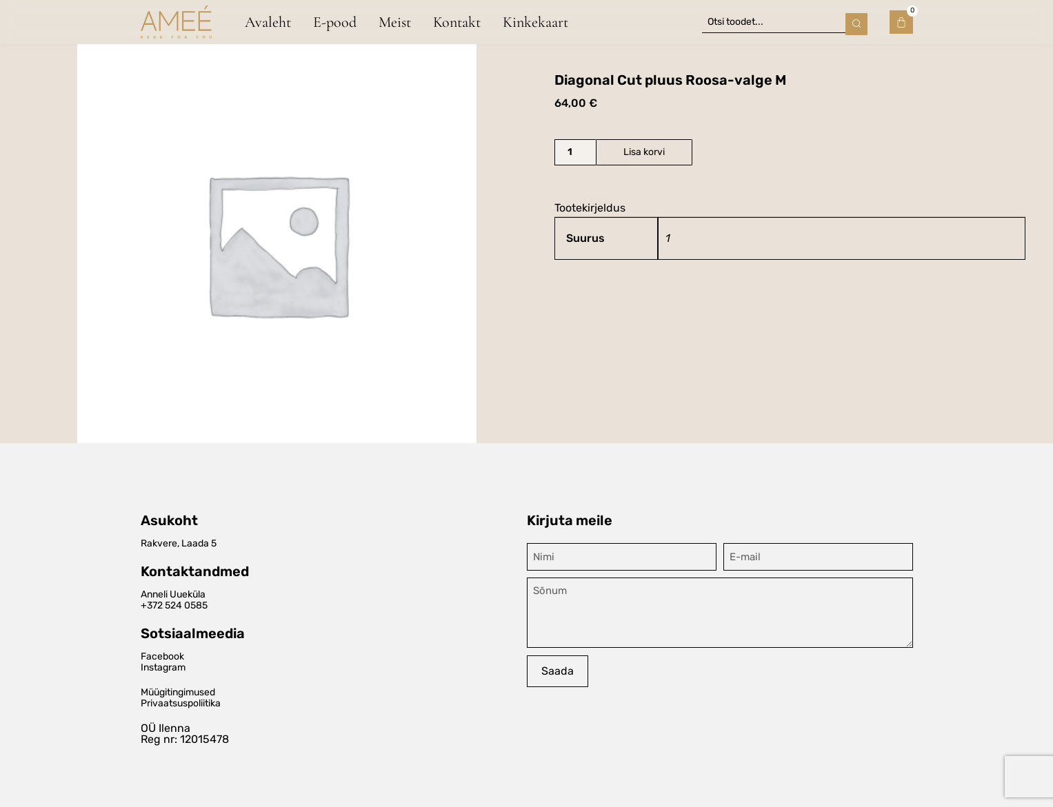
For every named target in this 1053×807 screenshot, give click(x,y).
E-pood (335, 21)
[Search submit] (856, 21)
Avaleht (268, 21)
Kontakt (457, 21)
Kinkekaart (535, 21)
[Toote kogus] (575, 152)
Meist (395, 21)
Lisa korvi (644, 152)
